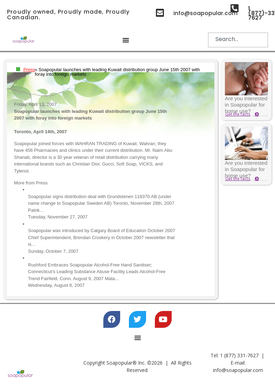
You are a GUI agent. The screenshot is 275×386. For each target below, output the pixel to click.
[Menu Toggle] (125, 39)
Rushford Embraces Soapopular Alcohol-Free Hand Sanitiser (89, 257)
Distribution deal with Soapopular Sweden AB (73, 189)
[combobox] (238, 40)
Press (29, 69)
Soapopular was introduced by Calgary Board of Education (87, 223)
